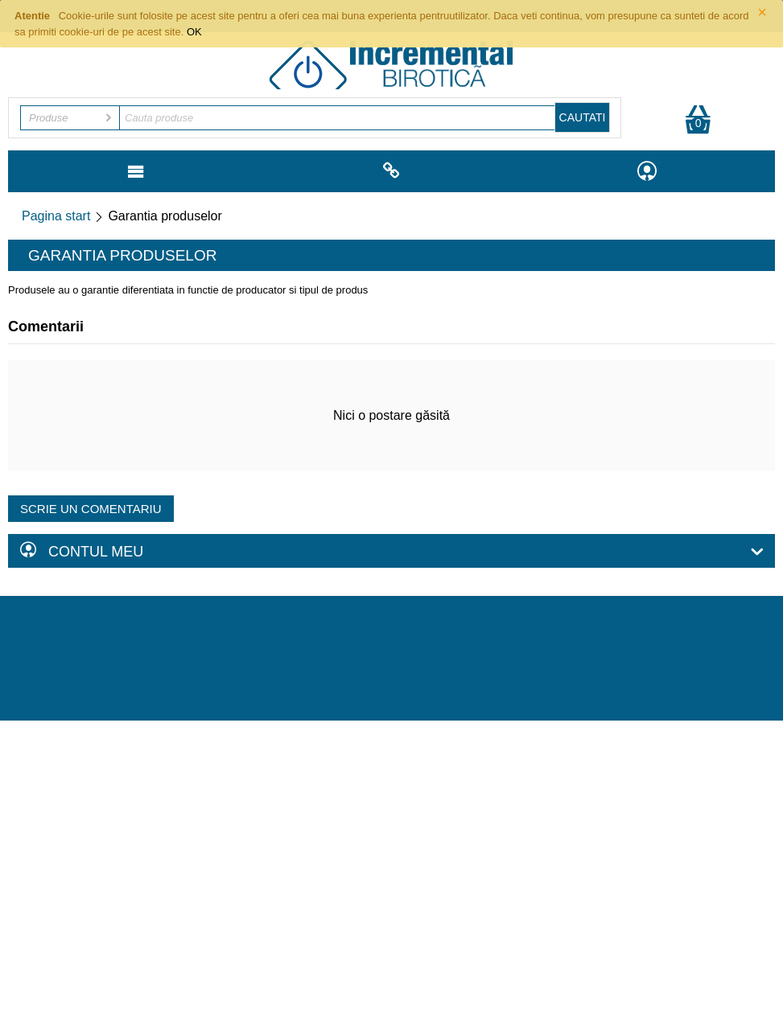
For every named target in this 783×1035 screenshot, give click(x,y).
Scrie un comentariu (91, 508)
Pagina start (56, 216)
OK (194, 32)
